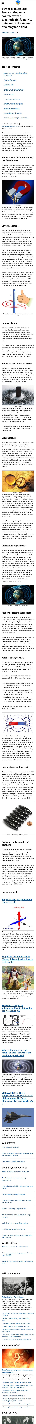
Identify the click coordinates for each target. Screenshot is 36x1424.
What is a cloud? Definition (10, 1147)
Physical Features (10, 80)
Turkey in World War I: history (13, 1297)
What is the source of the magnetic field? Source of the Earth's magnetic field (16, 1053)
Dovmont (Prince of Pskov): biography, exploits (16, 1404)
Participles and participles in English (13, 1229)
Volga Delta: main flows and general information (17, 1382)
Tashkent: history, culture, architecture (14, 1395)
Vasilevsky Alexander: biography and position (16, 1407)
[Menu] (2, 2)
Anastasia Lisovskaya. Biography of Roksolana (17, 1323)
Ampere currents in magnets (13, 104)
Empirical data (8, 85)
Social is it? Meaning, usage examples (14, 1208)
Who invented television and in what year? (15, 1172)
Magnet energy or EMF (11, 108)
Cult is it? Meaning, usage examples (13, 1194)
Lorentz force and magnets (13, 113)
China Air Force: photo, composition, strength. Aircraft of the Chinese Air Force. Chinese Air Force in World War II (18, 1098)
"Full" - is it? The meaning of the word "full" (15, 1223)
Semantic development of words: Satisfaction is (17, 1340)
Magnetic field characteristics (13, 89)
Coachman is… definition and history (13, 1161)
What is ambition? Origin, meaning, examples (16, 1326)
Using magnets (9, 94)
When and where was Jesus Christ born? (15, 1247)
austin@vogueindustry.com (10, 126)
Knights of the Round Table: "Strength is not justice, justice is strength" (17, 959)
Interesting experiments (12, 99)
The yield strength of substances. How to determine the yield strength (17, 1008)
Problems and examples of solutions (16, 118)
